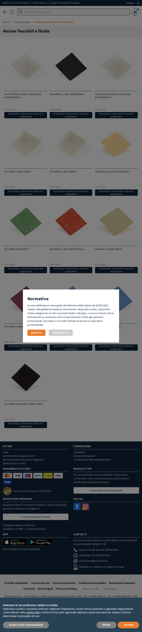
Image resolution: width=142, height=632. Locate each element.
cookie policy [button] (33, 612)
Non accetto (61, 332)
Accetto (36, 332)
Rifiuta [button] (106, 624)
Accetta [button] (128, 624)
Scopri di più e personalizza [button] (26, 624)
